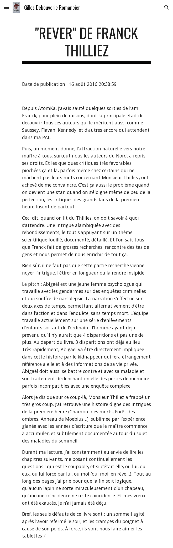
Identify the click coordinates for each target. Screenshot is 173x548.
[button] (6, 7)
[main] (86, 44)
